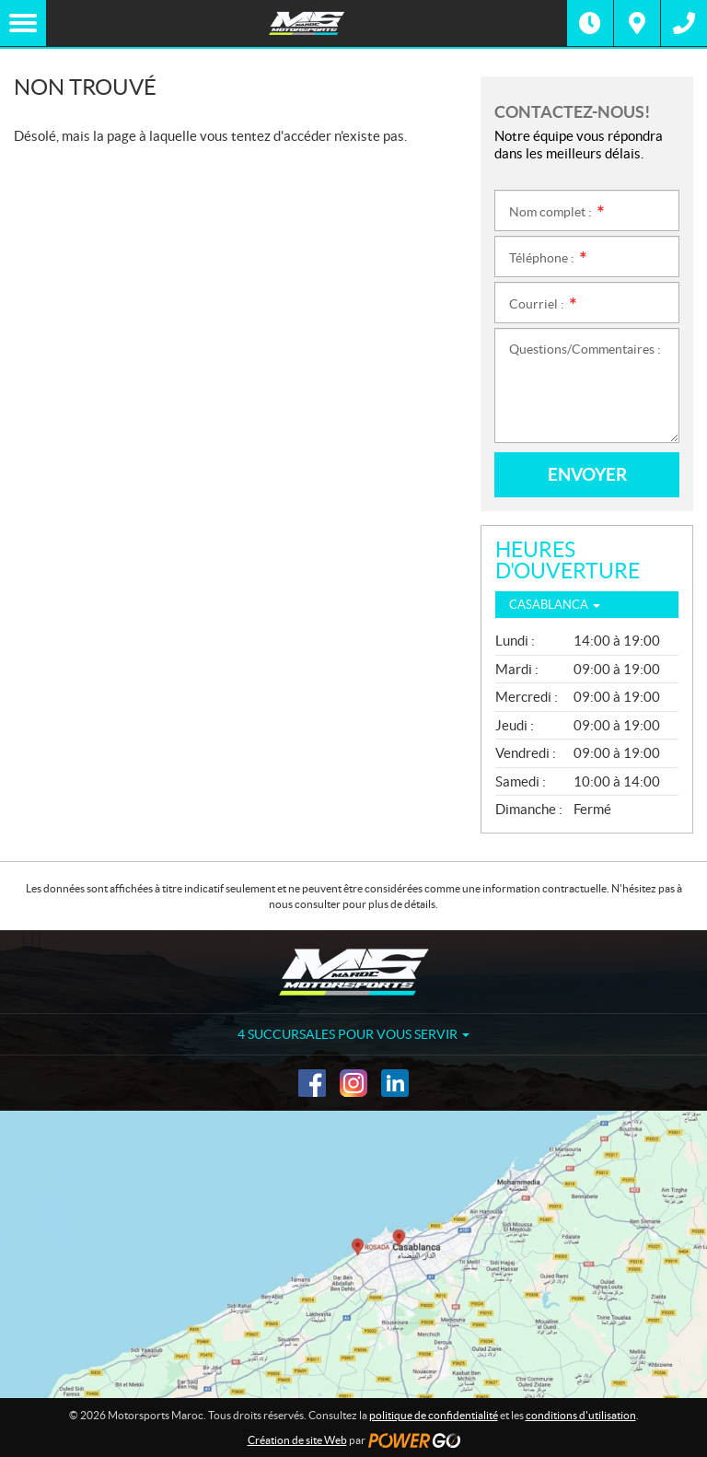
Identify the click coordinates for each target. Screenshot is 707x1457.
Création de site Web (297, 1440)
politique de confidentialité (433, 1415)
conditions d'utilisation (581, 1415)
